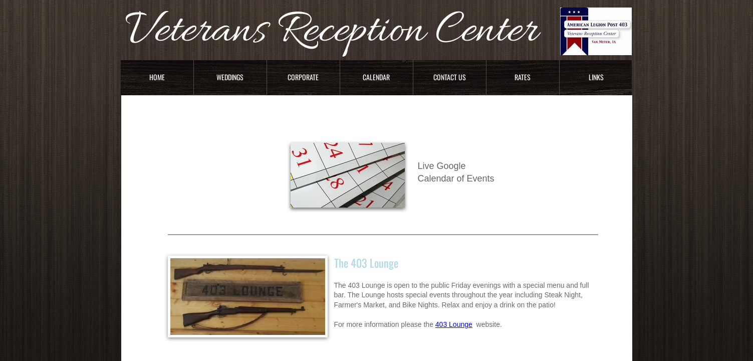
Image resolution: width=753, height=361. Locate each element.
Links (596, 77)
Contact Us (449, 77)
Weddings (229, 77)
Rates (523, 77)
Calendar (376, 77)
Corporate (303, 77)
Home (157, 77)
